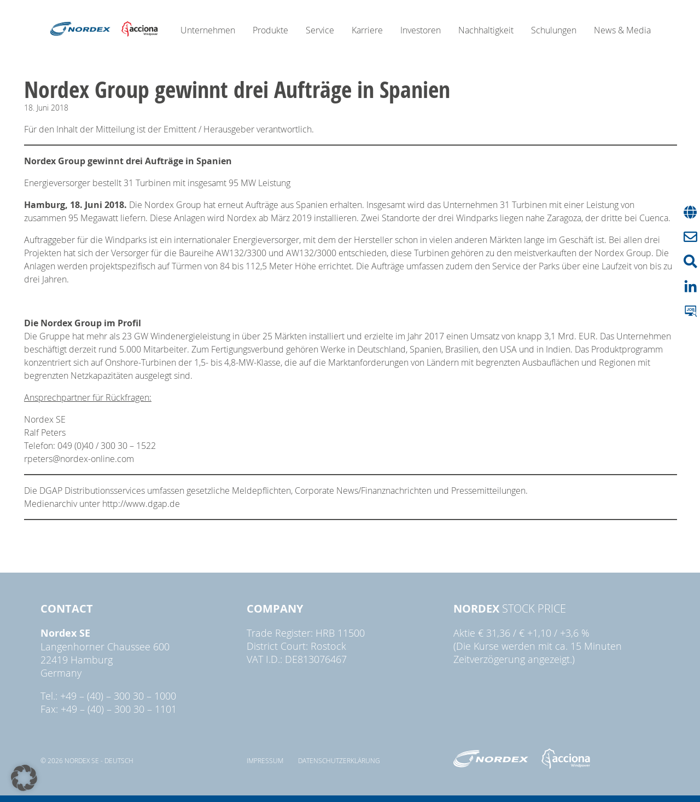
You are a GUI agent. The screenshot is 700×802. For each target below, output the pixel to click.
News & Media (622, 30)
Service (320, 30)
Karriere (367, 30)
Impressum (265, 760)
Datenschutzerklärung (339, 760)
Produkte (270, 30)
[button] (24, 778)
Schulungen (553, 30)
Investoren (420, 30)
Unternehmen (207, 30)
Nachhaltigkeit (486, 30)
